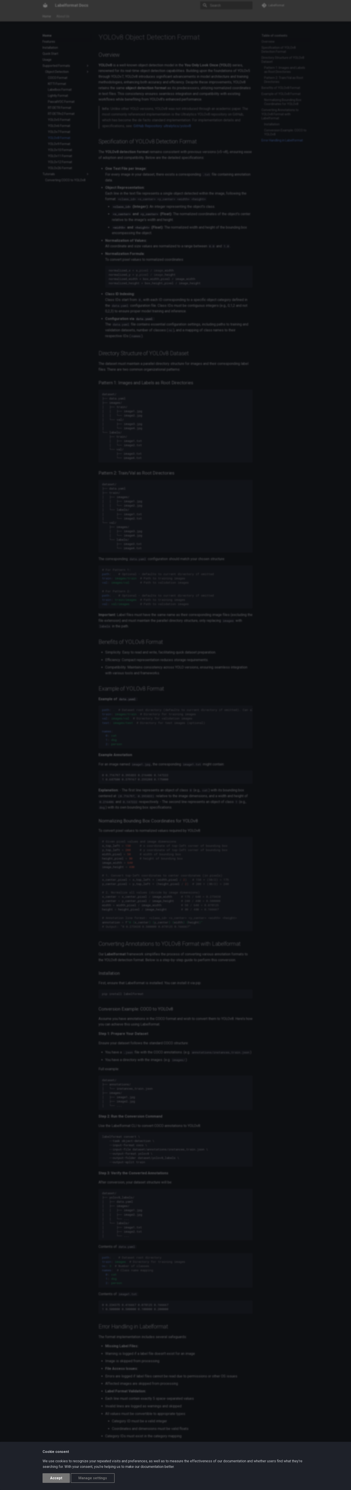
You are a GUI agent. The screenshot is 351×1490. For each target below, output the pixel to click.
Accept (56, 1478)
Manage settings (92, 1478)
